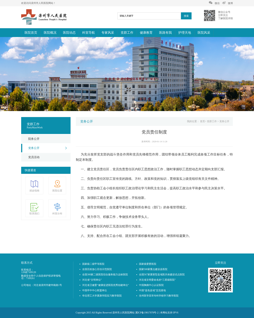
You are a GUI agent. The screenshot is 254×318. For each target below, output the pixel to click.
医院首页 (31, 32)
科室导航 (88, 32)
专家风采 (107, 32)
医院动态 (69, 32)
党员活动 (34, 157)
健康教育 (146, 32)
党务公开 (34, 147)
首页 (202, 121)
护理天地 (184, 32)
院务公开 (34, 138)
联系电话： (27, 270)
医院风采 (204, 32)
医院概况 (50, 32)
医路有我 (165, 32)
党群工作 (127, 32)
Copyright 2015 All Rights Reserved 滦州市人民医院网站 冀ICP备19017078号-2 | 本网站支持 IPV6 (127, 312)
